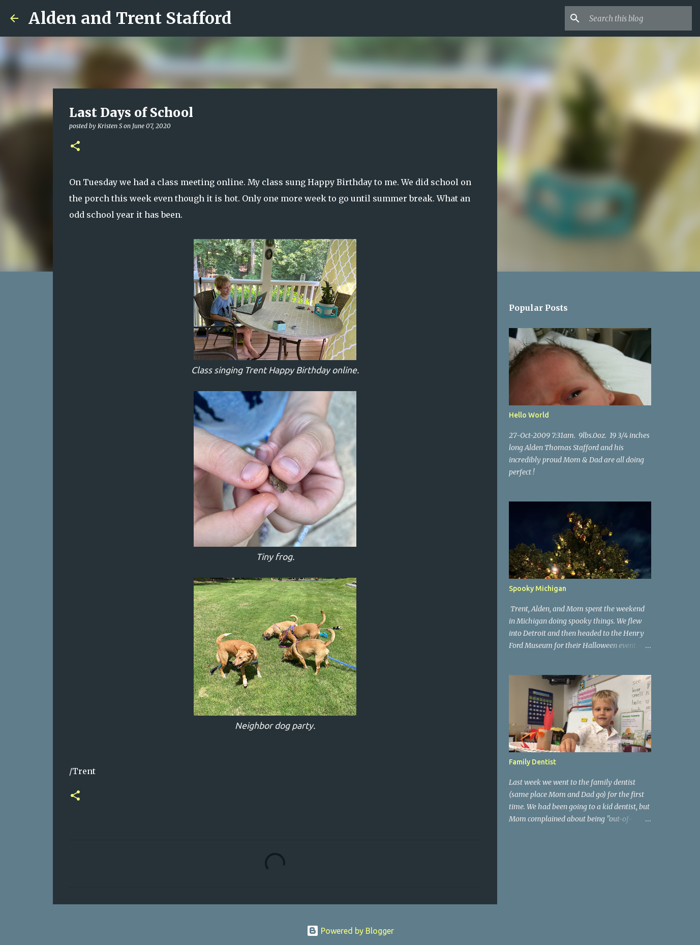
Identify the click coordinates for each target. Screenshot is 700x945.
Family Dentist (532, 762)
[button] (75, 147)
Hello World (529, 415)
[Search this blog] (638, 18)
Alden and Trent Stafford (130, 18)
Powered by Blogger (350, 930)
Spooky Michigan (537, 588)
